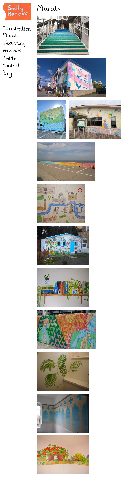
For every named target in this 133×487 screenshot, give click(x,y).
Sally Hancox (17, 12)
